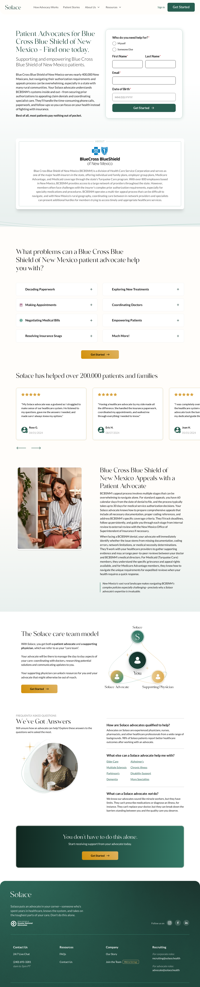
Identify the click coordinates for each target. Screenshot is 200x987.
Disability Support (141, 773)
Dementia (112, 779)
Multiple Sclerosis (117, 767)
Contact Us (66, 961)
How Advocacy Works (45, 7)
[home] (13, 7)
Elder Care (112, 761)
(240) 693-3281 (22, 961)
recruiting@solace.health (166, 958)
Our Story (111, 954)
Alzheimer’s (137, 761)
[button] (92, 7)
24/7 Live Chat (21, 954)
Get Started (181, 7)
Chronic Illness (139, 767)
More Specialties (140, 779)
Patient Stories (71, 7)
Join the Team (113, 961)
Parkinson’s (113, 773)
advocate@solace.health (166, 970)
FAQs (63, 954)
